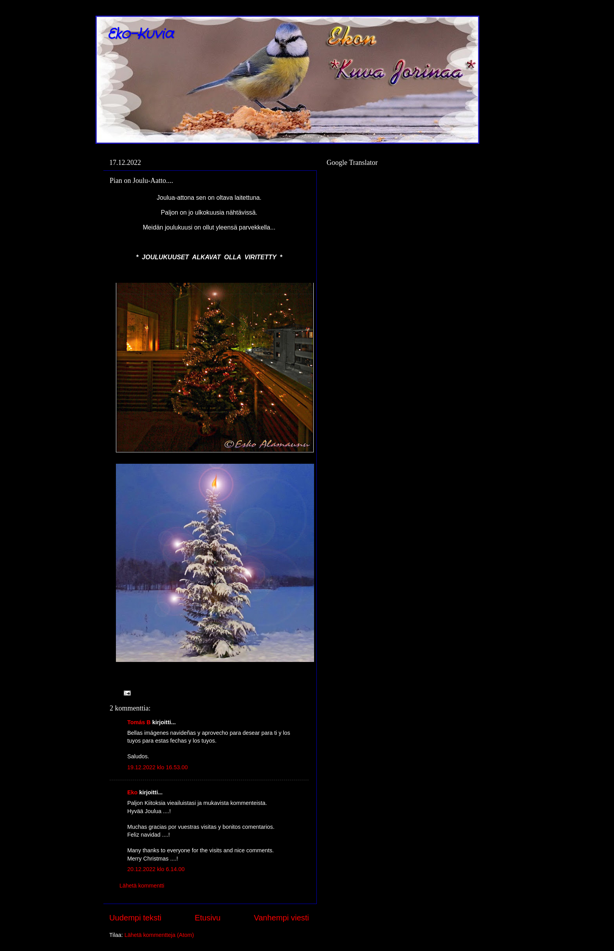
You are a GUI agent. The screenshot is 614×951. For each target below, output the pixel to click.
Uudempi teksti (135, 917)
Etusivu (207, 917)
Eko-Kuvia (140, 34)
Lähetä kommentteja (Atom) (159, 935)
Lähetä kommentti (141, 885)
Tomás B (139, 722)
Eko (132, 792)
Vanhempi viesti (281, 917)
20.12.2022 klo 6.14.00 (155, 869)
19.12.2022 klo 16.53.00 (157, 767)
